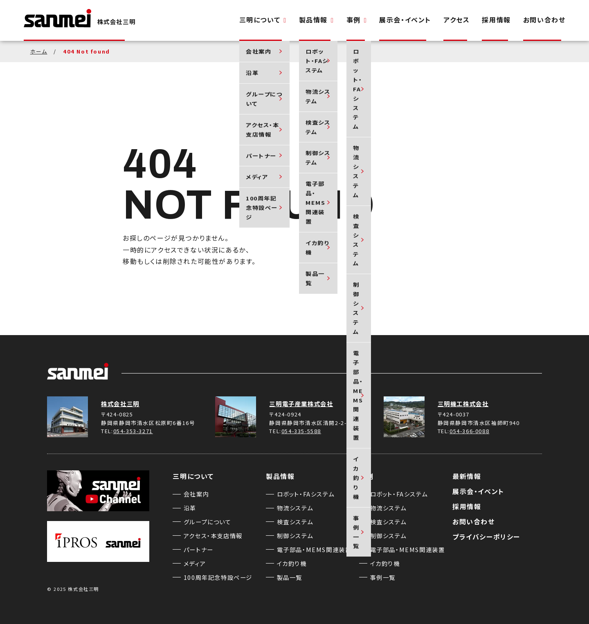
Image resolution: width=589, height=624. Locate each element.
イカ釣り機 (292, 563)
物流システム (295, 507)
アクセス (456, 20)
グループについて (208, 521)
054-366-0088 (469, 431)
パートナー (199, 549)
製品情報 (316, 20)
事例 (356, 20)
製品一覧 (289, 577)
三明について (263, 20)
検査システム (295, 521)
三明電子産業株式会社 (301, 403)
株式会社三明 (120, 403)
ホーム (38, 51)
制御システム (295, 535)
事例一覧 (383, 577)
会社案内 (196, 494)
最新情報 (466, 476)
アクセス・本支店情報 (213, 535)
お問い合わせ (544, 20)
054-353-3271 (133, 431)
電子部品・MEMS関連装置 (314, 549)
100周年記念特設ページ (218, 577)
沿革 (190, 507)
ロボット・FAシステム (306, 494)
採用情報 (496, 20)
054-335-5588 (301, 431)
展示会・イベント (405, 20)
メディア (195, 563)
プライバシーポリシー (486, 536)
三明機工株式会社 (463, 403)
